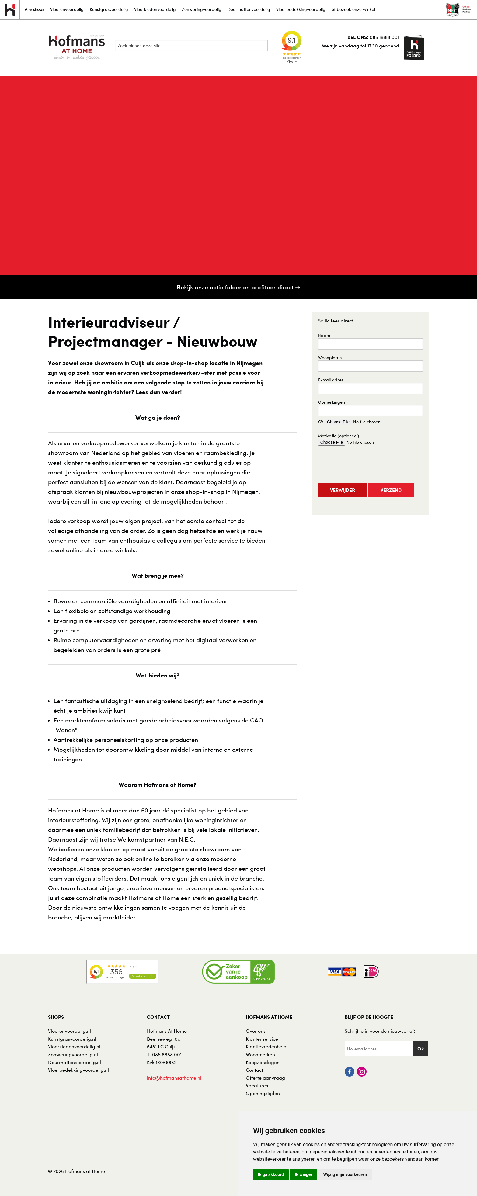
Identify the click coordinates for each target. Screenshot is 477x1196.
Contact (254, 1070)
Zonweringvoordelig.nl (73, 1054)
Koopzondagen (263, 1062)
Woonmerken (260, 1054)
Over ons (256, 1031)
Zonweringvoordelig (201, 9)
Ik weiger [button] (303, 1174)
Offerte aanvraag (265, 1078)
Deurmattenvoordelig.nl (74, 1062)
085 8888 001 (384, 37)
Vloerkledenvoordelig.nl (74, 1046)
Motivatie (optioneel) (353, 439)
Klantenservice (262, 1039)
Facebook (349, 1072)
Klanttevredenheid (266, 1046)
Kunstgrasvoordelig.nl (72, 1039)
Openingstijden (263, 1093)
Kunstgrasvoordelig (109, 9)
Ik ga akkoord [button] (271, 1174)
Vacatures (257, 1085)
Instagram (362, 1072)
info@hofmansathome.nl (174, 1078)
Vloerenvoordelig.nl (69, 1031)
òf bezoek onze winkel (353, 9)
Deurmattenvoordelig (249, 9)
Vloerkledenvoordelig (155, 9)
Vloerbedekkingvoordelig (301, 9)
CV (356, 422)
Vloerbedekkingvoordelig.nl (78, 1070)
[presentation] (364, 465)
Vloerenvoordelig (67, 9)
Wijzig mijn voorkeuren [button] (345, 1174)
